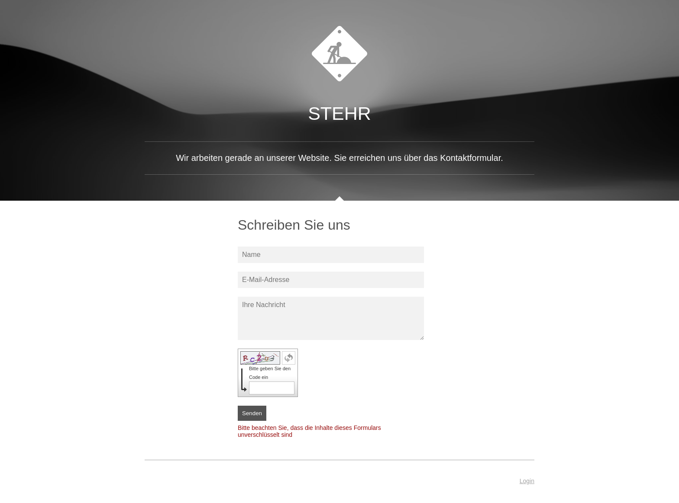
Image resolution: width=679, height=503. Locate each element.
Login (527, 480)
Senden (252, 413)
